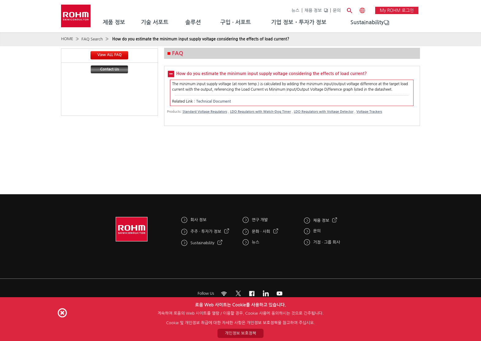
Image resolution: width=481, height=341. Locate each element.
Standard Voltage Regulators (205, 111)
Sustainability (367, 22)
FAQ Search (92, 39)
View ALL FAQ (109, 55)
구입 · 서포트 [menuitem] (235, 22)
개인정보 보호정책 (240, 333)
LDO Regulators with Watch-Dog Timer (260, 111)
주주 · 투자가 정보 (205, 231)
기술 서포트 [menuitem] (154, 22)
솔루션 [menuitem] (193, 22)
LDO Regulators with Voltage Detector (323, 111)
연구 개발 (260, 220)
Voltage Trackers (369, 111)
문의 (337, 10)
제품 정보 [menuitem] (114, 22)
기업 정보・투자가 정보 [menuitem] (298, 22)
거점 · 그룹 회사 (326, 242)
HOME (67, 39)
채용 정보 (313, 10)
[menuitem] (367, 23)
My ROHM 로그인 (397, 10)
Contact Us (109, 69)
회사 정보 (198, 220)
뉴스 (295, 10)
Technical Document (213, 101)
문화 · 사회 (261, 231)
